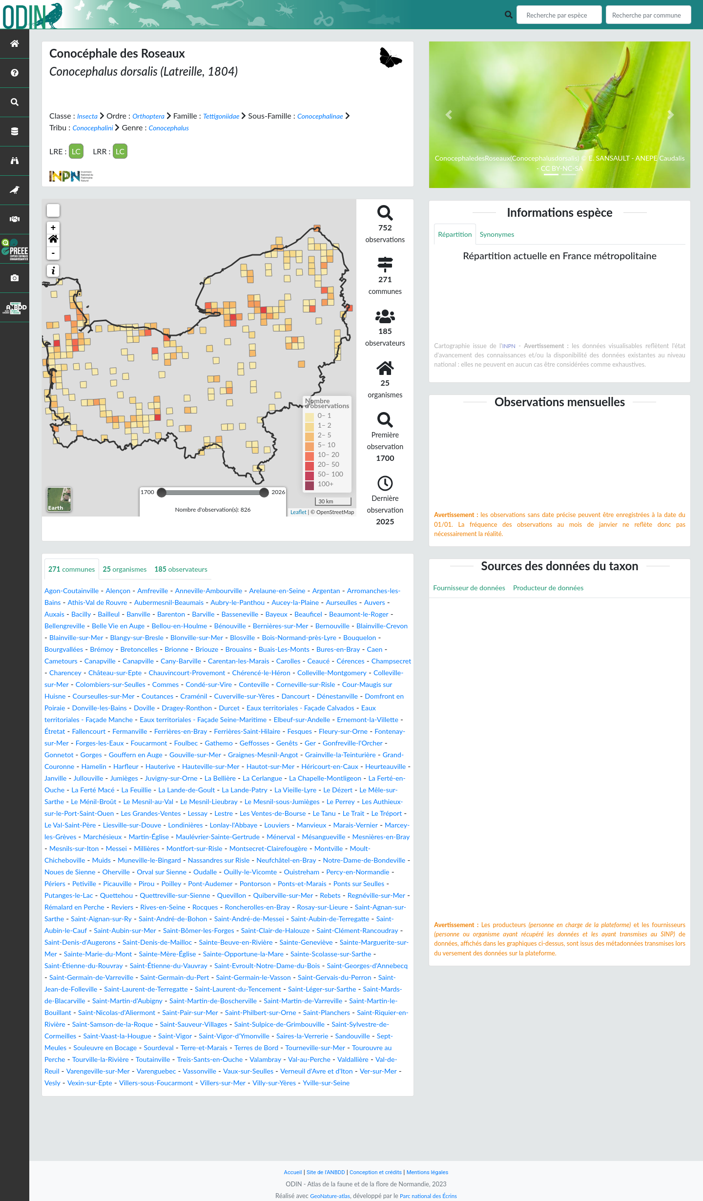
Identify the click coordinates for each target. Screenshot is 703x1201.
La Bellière (207, 802)
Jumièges (100, 802)
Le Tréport (157, 848)
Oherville (89, 907)
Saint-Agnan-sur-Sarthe (149, 954)
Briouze (57, 661)
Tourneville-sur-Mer (194, 1106)
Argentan (357, 591)
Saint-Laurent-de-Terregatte (178, 1036)
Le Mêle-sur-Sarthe (77, 825)
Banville (225, 614)
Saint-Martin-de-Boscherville (306, 1048)
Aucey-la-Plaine (384, 602)
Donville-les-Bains (152, 720)
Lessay (291, 837)
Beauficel (60, 626)
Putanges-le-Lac (102, 930)
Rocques (295, 942)
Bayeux (377, 614)
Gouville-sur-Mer (73, 778)
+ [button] (53, 227)
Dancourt (324, 708)
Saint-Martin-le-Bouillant (136, 1059)
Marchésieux (306, 860)
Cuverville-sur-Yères (266, 708)
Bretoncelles (341, 649)
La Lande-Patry (278, 813)
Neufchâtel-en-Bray (233, 895)
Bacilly (162, 614)
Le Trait (120, 848)
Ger (161, 766)
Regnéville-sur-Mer (76, 942)
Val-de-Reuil (330, 1118)
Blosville (79, 649)
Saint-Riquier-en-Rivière (183, 1071)
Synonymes (503, 234)
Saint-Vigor (365, 1083)
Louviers (94, 860)
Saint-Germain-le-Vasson (253, 1024)
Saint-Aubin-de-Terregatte (131, 966)
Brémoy (300, 649)
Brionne (382, 649)
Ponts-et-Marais (329, 919)
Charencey (328, 673)
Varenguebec (100, 1130)
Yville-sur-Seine (332, 1141)
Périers (56, 919)
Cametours (278, 661)
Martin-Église (358, 860)
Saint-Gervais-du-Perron (344, 1024)
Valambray (189, 1118)
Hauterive (66, 790)
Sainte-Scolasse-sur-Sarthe (264, 1001)
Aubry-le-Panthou (320, 602)
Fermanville (248, 743)
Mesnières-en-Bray (273, 872)
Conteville (244, 696)
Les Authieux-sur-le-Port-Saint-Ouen (136, 837)
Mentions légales (434, 1172)
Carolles (166, 673)
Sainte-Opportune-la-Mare (166, 1001)
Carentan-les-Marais (111, 673)
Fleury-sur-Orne (136, 755)
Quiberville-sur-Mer (341, 930)
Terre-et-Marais (71, 1106)
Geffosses (100, 766)
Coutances (170, 708)
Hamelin (362, 778)
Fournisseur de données (474, 589)
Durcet (296, 720)
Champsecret (280, 673)
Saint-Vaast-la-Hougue (300, 1083)
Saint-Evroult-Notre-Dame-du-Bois (199, 1012)
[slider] (161, 492)
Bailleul (192, 614)
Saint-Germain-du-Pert (165, 1024)
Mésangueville (210, 872)
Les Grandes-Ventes (239, 837)
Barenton (261, 614)
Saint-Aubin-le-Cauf (216, 966)
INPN (509, 347)
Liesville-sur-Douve (279, 848)
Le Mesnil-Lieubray (271, 825)
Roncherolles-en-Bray (354, 942)
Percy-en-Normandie (358, 907)
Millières (58, 884)
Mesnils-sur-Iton (341, 872)
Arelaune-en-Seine (303, 591)
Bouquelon (209, 649)
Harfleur (397, 778)
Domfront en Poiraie (79, 720)
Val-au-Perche (237, 1118)
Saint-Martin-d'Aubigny (210, 1048)
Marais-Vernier (181, 860)
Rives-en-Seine (248, 942)
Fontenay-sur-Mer (201, 755)
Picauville (125, 919)
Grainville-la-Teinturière (236, 778)
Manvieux (132, 860)
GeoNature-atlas (326, 1196)
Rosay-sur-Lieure (73, 954)
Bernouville (133, 637)
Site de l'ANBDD (321, 1172)
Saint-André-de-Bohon (311, 954)
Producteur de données (562, 589)
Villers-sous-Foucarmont (144, 1141)
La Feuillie (158, 813)
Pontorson (277, 919)
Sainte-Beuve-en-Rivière (118, 989)
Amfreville (164, 591)
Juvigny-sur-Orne (153, 802)
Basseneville (337, 614)
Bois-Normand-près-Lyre (143, 649)
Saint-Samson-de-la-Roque (276, 1071)
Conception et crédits (376, 1172)
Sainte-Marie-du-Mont (371, 989)
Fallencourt (203, 743)
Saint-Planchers (108, 1071)
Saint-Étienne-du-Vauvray (88, 1012)
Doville (202, 720)
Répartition (457, 234)
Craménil (210, 708)
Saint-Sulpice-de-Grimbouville (95, 1083)
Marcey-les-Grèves (245, 860)
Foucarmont (321, 755)
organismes (134, 569)
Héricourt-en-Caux (255, 790)
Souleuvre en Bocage (309, 1094)
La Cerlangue (254, 802)
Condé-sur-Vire (193, 696)
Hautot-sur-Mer (189, 790)
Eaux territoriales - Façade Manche (142, 731)
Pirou (157, 919)
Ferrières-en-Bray (304, 743)
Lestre (320, 837)
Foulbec (362, 755)
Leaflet (298, 512)
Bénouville (364, 626)
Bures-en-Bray (203, 661)
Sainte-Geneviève (196, 989)
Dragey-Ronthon (249, 720)
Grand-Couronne (311, 778)
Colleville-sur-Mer (348, 684)
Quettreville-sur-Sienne (221, 930)
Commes (145, 696)
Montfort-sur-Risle (112, 884)
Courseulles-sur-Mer (110, 708)
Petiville (89, 919)
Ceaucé (200, 673)
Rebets (394, 930)
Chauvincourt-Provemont (110, 684)
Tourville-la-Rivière (344, 1106)
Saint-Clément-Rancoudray (204, 977)
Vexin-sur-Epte (69, 1141)
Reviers (203, 942)
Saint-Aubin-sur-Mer (292, 966)
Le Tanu (89, 848)
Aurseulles (67, 614)
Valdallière (285, 1118)
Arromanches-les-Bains (84, 602)
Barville (296, 614)
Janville (359, 790)
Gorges (301, 766)
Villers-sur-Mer (218, 1141)
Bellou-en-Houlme (307, 626)
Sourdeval (369, 1094)
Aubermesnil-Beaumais (243, 602)
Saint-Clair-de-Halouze (113, 977)
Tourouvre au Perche (270, 1106)
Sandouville (197, 1094)
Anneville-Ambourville (226, 591)
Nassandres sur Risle (158, 895)
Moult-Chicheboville (319, 884)
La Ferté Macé (109, 813)
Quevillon (284, 930)
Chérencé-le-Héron (194, 684)
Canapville (321, 661)
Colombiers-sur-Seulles (84, 696)
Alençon (126, 591)
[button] (53, 240)
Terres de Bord (129, 1106)
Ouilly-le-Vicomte (239, 907)
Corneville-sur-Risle (301, 696)
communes (74, 569)
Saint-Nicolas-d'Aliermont (230, 1059)
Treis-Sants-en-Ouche (127, 1118)
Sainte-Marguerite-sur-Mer (279, 989)
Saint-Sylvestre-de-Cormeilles (204, 1083)
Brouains (92, 661)
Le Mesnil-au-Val (203, 825)
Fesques (88, 755)
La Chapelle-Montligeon (324, 802)
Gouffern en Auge (350, 766)
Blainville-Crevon (189, 637)
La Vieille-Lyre (335, 813)
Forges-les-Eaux (266, 755)
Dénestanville (370, 708)
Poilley (184, 919)
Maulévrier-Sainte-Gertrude (91, 872)
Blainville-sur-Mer (255, 637)
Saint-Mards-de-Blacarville (119, 1048)
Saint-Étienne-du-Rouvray (361, 1001)
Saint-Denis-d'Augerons (298, 977)
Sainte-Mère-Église (81, 1001)
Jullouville (61, 802)
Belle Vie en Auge (239, 626)
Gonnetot (264, 766)
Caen (243, 661)
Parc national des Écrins (431, 1196)
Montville (262, 884)
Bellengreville (180, 626)
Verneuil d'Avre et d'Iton (278, 1130)
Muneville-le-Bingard (80, 895)
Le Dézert (382, 813)
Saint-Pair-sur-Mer (312, 1059)
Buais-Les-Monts (143, 661)
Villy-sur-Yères (274, 1141)
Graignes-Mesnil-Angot (149, 778)
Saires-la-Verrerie (140, 1094)
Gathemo (60, 766)
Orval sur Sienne (140, 907)
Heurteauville (317, 790)
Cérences (235, 673)
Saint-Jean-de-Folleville (84, 1036)
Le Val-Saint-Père (211, 848)
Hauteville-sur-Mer (122, 790)
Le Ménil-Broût (142, 825)
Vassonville (148, 1130)
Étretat (165, 743)
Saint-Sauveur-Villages (368, 1071)
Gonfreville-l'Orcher (208, 766)
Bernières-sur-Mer (75, 637)
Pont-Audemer (227, 919)
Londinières (339, 848)
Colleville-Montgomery (272, 684)
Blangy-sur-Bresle (322, 637)
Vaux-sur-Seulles (202, 1130)
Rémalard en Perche (150, 942)
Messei (388, 872)
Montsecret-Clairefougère (195, 884)
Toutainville (63, 1118)
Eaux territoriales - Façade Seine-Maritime (280, 731)
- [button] (53, 253)
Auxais (133, 614)
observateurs (196, 569)
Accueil (284, 1172)
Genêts (136, 766)
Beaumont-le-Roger (116, 626)
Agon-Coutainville (75, 591)
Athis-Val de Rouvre (164, 602)
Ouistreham (296, 907)
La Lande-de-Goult (214, 813)
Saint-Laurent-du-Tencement (281, 1036)
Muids (372, 884)
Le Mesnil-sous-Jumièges (352, 825)
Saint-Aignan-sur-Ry (230, 954)
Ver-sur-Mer (347, 1130)
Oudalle (189, 907)
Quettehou (155, 930)
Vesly (383, 1130)
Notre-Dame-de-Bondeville (320, 895)
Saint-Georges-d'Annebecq (311, 1012)
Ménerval (162, 872)
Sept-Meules (245, 1094)
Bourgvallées (258, 649)
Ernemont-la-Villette (111, 743)
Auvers (103, 614)
